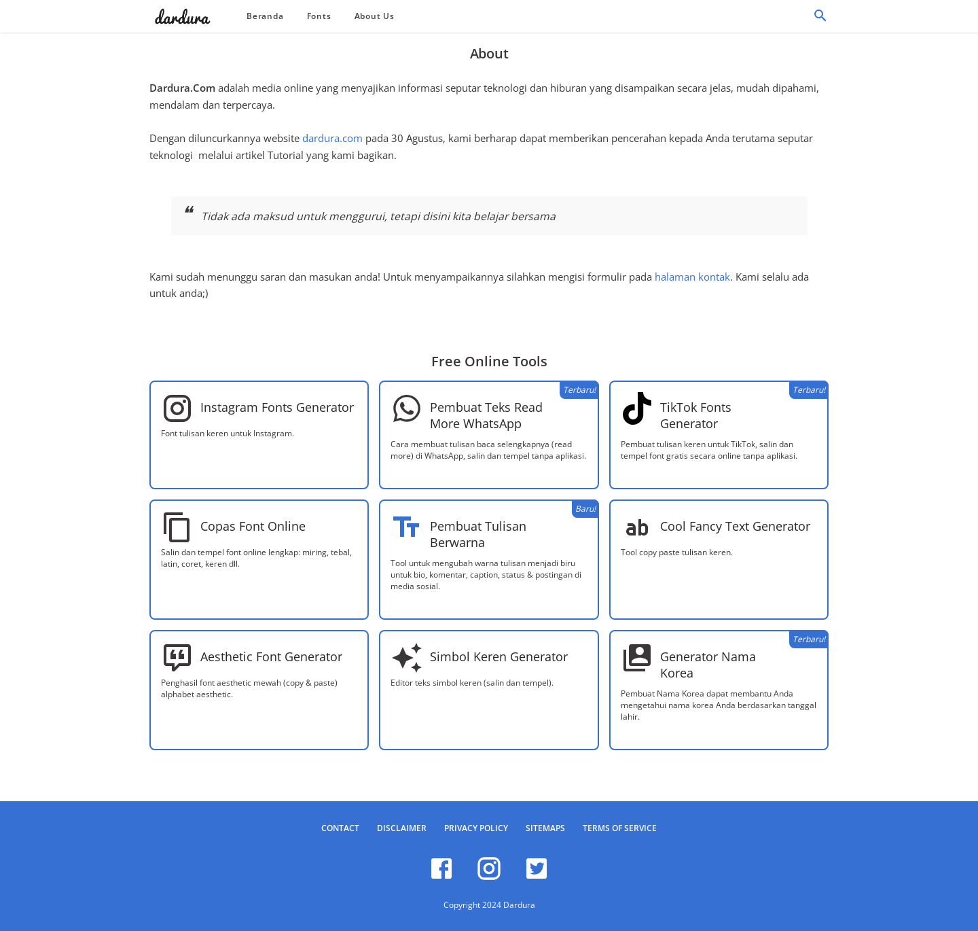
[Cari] (820, 19)
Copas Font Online (253, 526)
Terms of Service (620, 828)
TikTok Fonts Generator (695, 415)
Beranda (265, 16)
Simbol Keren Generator (499, 656)
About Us (375, 16)
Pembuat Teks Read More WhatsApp (486, 415)
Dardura (519, 905)
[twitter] (536, 877)
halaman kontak (692, 276)
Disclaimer (402, 828)
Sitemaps (545, 828)
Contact (340, 828)
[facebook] (441, 877)
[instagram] (489, 877)
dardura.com (332, 138)
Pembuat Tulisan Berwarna (478, 534)
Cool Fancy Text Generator (735, 526)
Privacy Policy (476, 828)
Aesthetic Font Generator (271, 656)
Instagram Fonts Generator (277, 407)
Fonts (319, 16)
